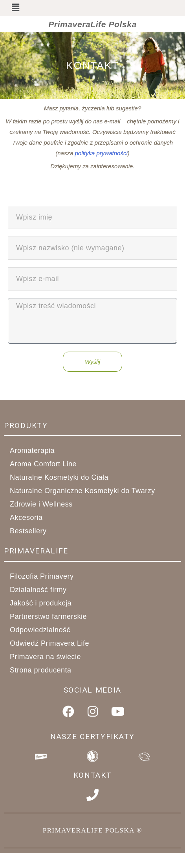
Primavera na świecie (45, 657)
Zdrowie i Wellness (45, 504)
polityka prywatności (101, 153)
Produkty (26, 425)
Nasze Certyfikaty (92, 736)
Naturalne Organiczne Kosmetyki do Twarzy (87, 490)
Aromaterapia (36, 450)
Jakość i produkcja (45, 603)
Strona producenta (40, 670)
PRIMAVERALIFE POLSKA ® (92, 830)
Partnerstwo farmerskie (52, 616)
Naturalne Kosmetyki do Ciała (63, 477)
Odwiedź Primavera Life (49, 643)
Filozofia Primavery (42, 576)
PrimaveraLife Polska (92, 24)
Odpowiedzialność (40, 630)
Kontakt (92, 775)
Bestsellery (28, 531)
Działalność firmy (42, 589)
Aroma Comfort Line (47, 464)
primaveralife (36, 550)
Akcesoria (30, 517)
